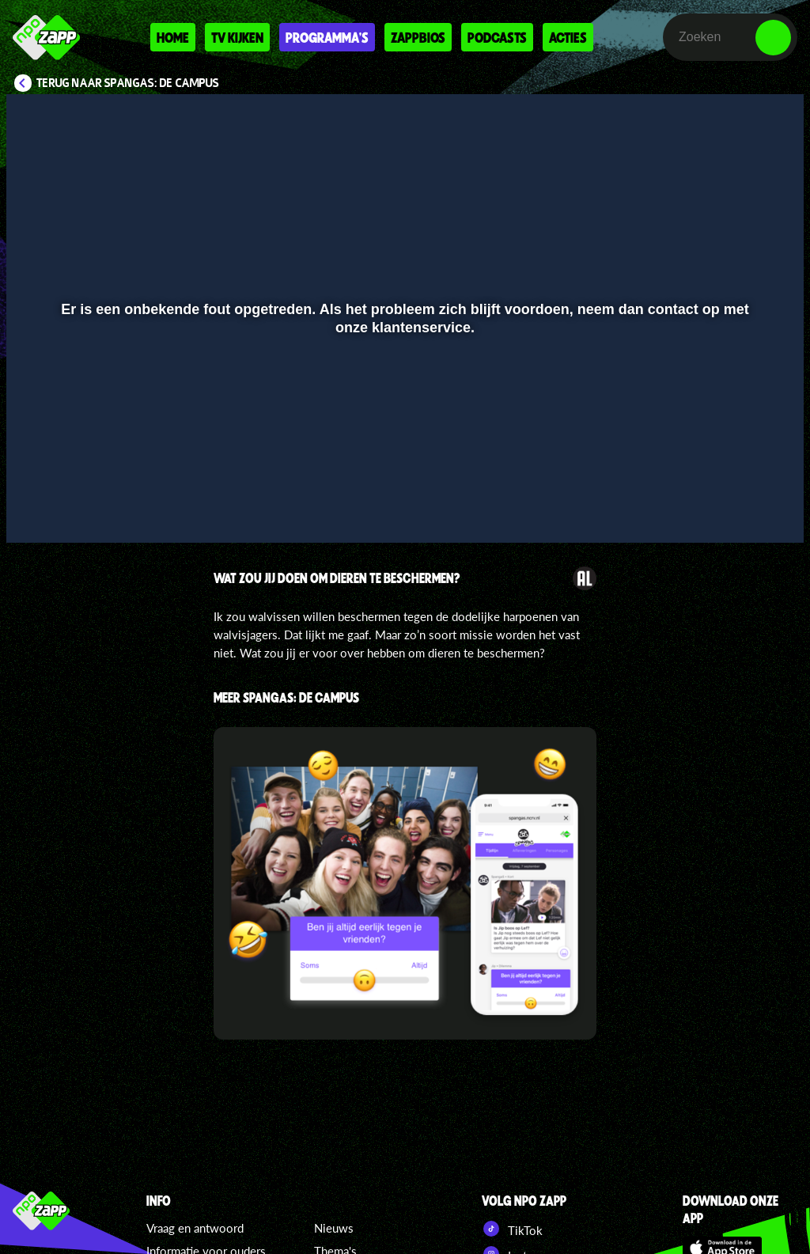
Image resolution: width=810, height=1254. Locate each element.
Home (173, 37)
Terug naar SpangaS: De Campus (127, 83)
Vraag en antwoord (195, 1228)
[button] (38, 508)
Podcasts (497, 37)
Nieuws (334, 1228)
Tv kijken (237, 37)
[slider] (403, 475)
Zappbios (418, 37)
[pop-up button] (738, 508)
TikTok (512, 1228)
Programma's (327, 37)
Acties (568, 37)
